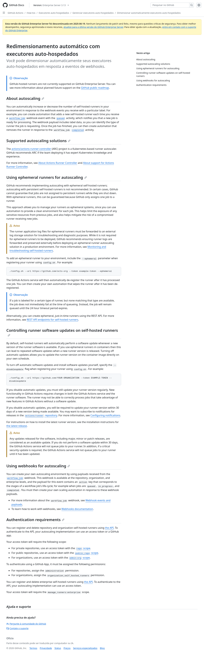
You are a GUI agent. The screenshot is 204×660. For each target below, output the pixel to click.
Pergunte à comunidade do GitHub (26, 623)
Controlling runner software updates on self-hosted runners (62, 332)
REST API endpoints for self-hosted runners (52, 319)
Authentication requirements (35, 519)
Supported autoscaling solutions (38, 140)
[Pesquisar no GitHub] (170, 5)
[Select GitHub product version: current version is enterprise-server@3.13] (51, 5)
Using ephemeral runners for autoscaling (46, 177)
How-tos (31, 12)
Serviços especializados (85, 648)
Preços (67, 648)
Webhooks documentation (77, 509)
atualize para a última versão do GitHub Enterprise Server (93, 27)
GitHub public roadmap (95, 87)
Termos (33, 648)
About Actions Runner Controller (57, 163)
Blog (102, 648)
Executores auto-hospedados (54, 12)
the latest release (16, 426)
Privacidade (46, 648)
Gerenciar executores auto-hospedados (93, 12)
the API (109, 528)
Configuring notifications (105, 415)
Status (58, 648)
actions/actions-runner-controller (31, 149)
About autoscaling (25, 98)
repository (40, 415)
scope (83, 548)
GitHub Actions (15, 12)
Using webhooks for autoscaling (38, 465)
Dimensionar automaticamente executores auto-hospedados (149, 12)
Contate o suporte (17, 628)
